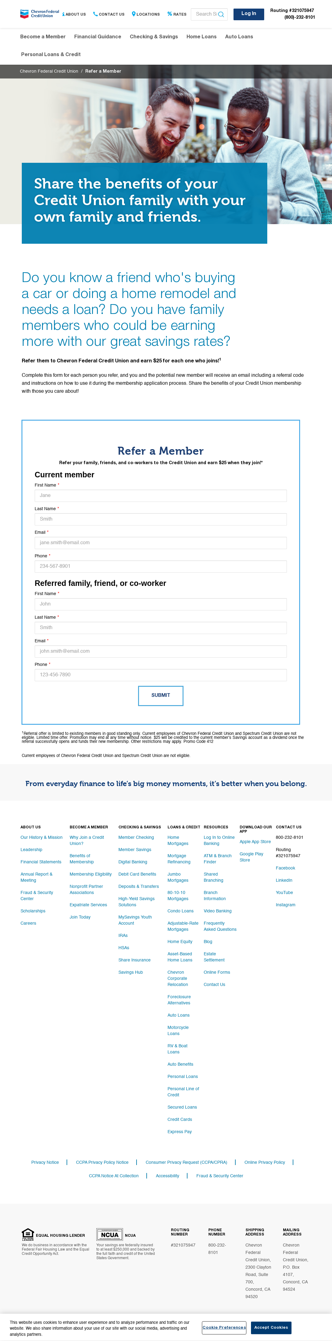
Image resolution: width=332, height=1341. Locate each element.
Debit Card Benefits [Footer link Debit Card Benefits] (137, 874)
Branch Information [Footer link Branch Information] (215, 896)
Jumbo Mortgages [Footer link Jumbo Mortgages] (178, 877)
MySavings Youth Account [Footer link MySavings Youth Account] (135, 920)
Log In (248, 14)
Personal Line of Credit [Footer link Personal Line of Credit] (183, 1092)
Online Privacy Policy (265, 1162)
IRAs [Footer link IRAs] (123, 936)
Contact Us (109, 15)
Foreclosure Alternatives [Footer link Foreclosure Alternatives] (179, 1000)
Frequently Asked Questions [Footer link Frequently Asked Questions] (220, 926)
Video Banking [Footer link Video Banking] (218, 911)
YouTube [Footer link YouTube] (284, 893)
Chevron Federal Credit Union (49, 71)
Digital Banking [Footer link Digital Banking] (132, 862)
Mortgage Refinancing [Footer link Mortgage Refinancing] (179, 859)
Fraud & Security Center (219, 1176)
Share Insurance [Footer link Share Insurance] (134, 960)
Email (40, 532)
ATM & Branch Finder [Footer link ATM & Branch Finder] (218, 859)
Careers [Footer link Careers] (28, 923)
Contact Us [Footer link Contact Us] (214, 985)
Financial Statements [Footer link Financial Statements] (41, 862)
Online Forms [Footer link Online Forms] (217, 972)
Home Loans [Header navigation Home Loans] (202, 37)
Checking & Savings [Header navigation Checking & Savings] (154, 37)
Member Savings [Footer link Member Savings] (134, 850)
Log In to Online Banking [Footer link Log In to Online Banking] (219, 840)
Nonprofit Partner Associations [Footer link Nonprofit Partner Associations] (86, 889)
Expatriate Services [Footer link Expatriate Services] (88, 905)
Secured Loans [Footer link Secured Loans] (182, 1107)
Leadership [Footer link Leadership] (31, 850)
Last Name (45, 509)
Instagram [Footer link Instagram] (285, 905)
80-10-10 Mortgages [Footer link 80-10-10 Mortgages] (178, 896)
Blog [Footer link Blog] (208, 942)
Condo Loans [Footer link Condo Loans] (181, 911)
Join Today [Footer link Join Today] (80, 917)
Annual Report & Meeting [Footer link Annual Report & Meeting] (36, 877)
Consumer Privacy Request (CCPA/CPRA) (186, 1162)
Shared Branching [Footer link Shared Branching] (213, 877)
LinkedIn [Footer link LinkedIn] (284, 880)
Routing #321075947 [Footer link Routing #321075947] (288, 853)
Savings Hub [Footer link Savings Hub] (130, 972)
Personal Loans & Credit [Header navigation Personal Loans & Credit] (51, 55)
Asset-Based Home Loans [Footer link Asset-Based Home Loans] (180, 957)
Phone (41, 556)
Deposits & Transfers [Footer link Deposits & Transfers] (138, 886)
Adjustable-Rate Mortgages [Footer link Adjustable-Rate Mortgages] (183, 926)
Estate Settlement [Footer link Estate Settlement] (214, 957)
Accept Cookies (271, 1331)
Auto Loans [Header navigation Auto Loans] (239, 37)
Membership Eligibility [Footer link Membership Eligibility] (91, 874)
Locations (146, 15)
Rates (177, 15)
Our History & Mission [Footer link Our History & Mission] (42, 837)
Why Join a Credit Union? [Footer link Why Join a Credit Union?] (87, 840)
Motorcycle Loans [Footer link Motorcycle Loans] (178, 1031)
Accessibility (167, 1176)
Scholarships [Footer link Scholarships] (33, 911)
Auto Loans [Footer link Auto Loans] (179, 1015)
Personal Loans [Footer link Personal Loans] (183, 1077)
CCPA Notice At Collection (114, 1176)
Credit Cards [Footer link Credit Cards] (180, 1120)
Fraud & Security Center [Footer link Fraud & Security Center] (37, 896)
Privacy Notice (45, 1162)
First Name (45, 485)
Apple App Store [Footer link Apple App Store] (255, 842)
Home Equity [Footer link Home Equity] (180, 942)
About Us (74, 15)
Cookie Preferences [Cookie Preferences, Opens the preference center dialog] (224, 1331)
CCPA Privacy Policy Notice (102, 1162)
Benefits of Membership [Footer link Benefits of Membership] (82, 859)
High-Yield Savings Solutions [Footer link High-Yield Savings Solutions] (136, 902)
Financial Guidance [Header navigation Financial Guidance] (97, 37)
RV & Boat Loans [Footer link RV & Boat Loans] (177, 1049)
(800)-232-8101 (299, 18)
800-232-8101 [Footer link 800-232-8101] (289, 837)
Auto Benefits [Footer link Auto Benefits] (180, 1064)
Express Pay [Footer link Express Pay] (180, 1132)
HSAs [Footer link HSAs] (123, 948)
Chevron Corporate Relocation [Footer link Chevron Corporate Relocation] (178, 978)
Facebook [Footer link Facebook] (285, 868)
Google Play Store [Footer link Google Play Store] (251, 857)
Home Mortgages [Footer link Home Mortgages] (178, 840)
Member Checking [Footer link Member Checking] (136, 837)
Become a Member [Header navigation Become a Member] (43, 37)
